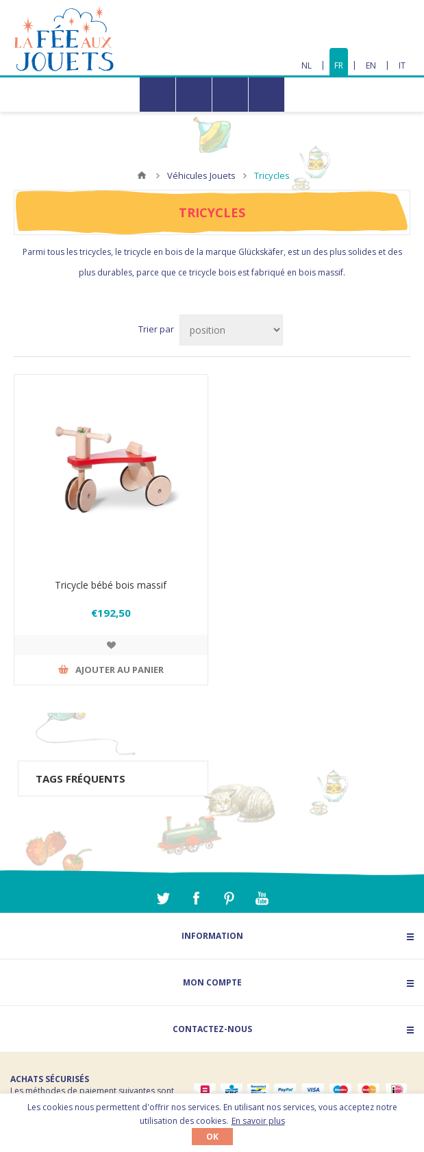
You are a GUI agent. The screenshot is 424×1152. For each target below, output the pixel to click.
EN (371, 65)
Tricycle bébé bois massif (110, 584)
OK (212, 1136)
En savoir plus (258, 1121)
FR (338, 65)
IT (402, 65)
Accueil (142, 175)
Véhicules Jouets (201, 175)
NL (306, 65)
